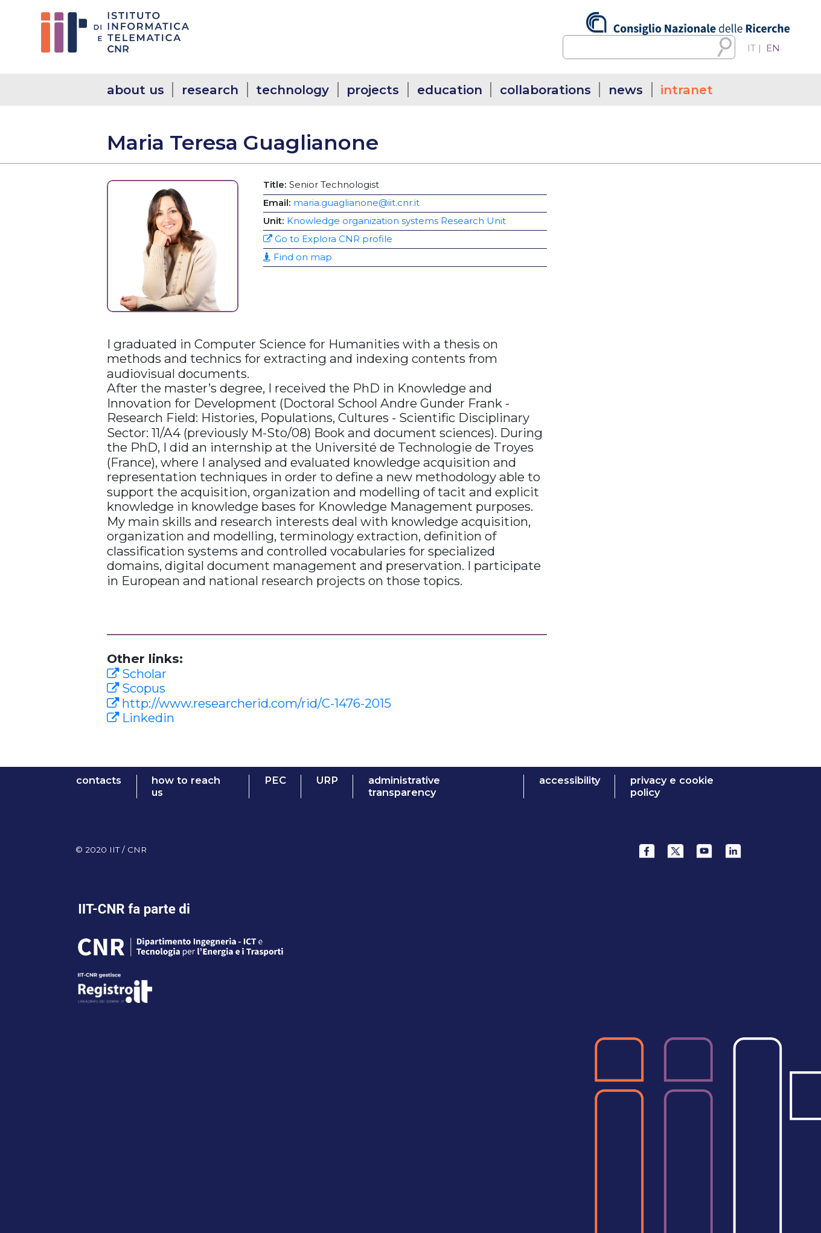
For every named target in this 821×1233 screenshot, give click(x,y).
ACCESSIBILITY (569, 780)
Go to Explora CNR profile (327, 239)
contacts (98, 780)
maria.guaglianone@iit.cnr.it (356, 202)
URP (327, 780)
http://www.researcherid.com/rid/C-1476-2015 (249, 703)
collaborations (545, 89)
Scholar (137, 673)
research (210, 89)
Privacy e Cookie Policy (672, 786)
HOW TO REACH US (186, 786)
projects (373, 89)
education (449, 89)
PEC (275, 780)
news (626, 89)
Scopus (136, 688)
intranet (686, 89)
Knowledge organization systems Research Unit (396, 221)
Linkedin (140, 717)
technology (292, 89)
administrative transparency (404, 786)
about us (135, 89)
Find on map (297, 257)
